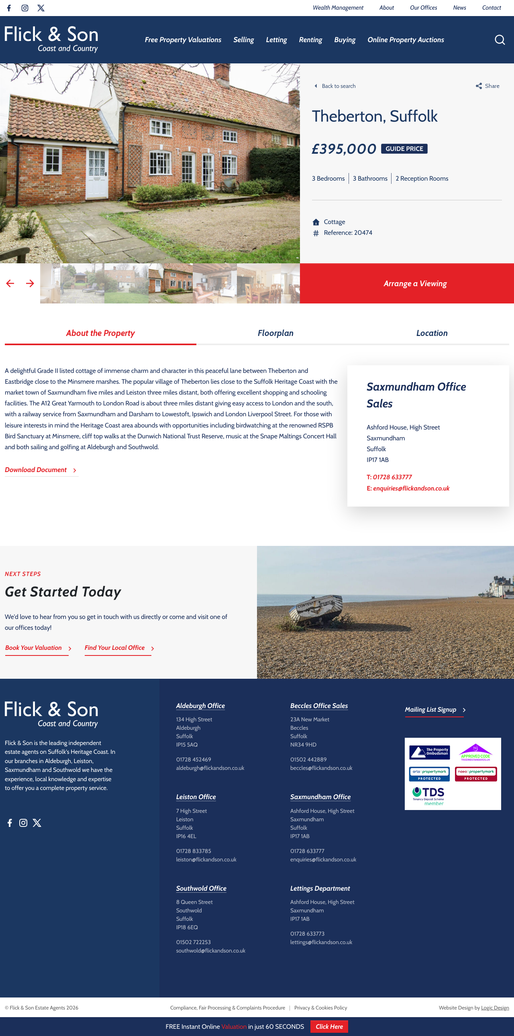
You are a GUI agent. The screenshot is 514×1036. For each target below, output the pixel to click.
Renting (310, 39)
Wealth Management (338, 7)
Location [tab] (432, 333)
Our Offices (423, 7)
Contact (491, 7)
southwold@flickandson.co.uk (210, 950)
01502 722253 (193, 942)
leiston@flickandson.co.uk (206, 859)
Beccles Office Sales (319, 706)
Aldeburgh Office (200, 706)
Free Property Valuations (183, 39)
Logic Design (495, 1008)
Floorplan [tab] (276, 333)
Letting (276, 39)
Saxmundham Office (320, 797)
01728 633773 (307, 933)
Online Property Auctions (405, 39)
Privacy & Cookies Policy (320, 1008)
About (386, 7)
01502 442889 (308, 759)
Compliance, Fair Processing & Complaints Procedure (227, 1008)
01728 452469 (193, 759)
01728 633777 (392, 477)
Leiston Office (196, 797)
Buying (345, 39)
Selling (243, 39)
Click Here (329, 1026)
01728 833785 (193, 851)
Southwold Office (201, 889)
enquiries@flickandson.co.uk (411, 488)
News (459, 7)
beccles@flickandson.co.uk (321, 767)
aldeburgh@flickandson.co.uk (210, 767)
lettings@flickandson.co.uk (321, 942)
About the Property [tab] (100, 333)
